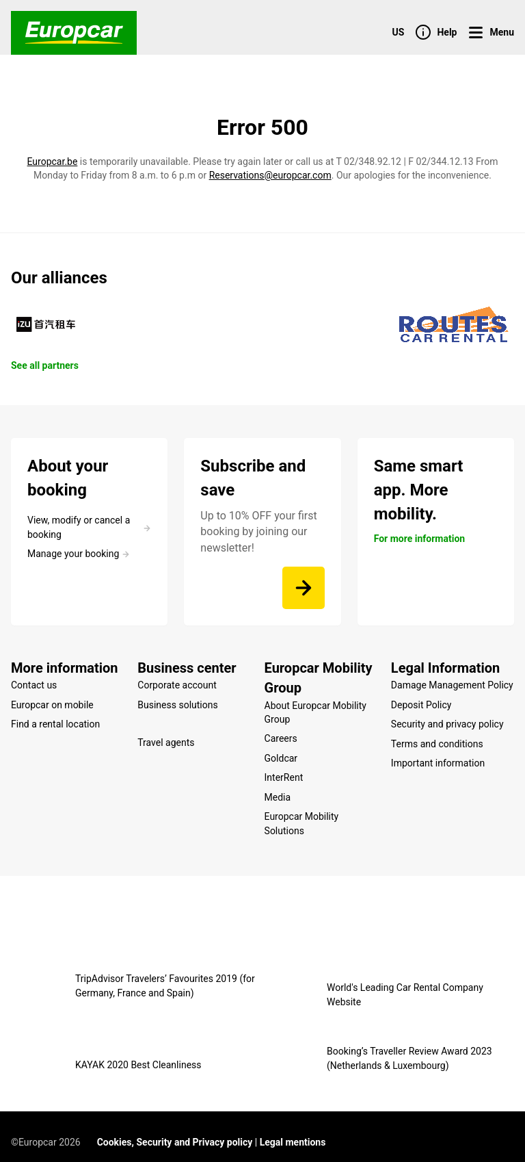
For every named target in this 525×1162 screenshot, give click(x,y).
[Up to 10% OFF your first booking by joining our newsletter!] (303, 588)
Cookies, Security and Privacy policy (175, 1130)
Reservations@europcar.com (270, 175)
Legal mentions (293, 1130)
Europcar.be (52, 161)
